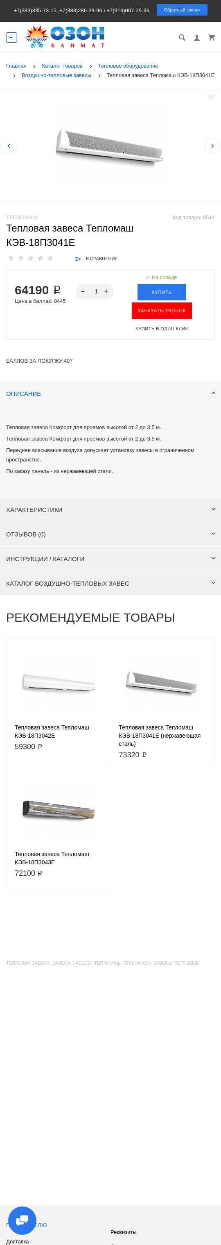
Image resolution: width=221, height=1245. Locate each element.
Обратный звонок (182, 9)
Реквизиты (123, 1232)
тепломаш (107, 963)
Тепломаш (21, 217)
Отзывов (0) (111, 534)
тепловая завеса (28, 963)
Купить (162, 292)
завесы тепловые (176, 963)
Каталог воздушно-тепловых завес (111, 583)
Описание (111, 393)
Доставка (17, 1241)
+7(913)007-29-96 (127, 10)
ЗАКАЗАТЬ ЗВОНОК (162, 310)
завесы (82, 963)
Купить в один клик (161, 328)
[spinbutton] (95, 292)
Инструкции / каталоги (111, 558)
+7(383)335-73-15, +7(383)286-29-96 (58, 10)
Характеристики (111, 509)
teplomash (137, 963)
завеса (61, 963)
